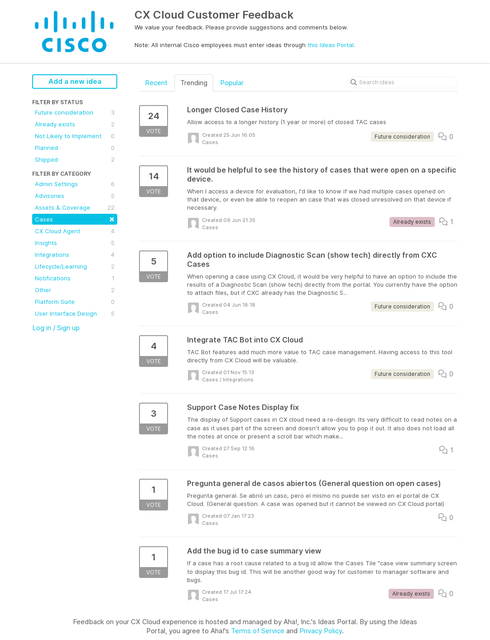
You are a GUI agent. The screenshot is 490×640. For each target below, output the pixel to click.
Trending (193, 82)
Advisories (75, 195)
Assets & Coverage (75, 207)
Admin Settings (75, 183)
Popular (232, 82)
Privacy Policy (320, 630)
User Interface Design (75, 313)
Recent (156, 82)
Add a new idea (74, 81)
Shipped (75, 159)
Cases (75, 218)
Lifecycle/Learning (75, 266)
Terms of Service (257, 630)
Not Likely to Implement (75, 135)
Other (75, 289)
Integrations (75, 254)
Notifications (75, 278)
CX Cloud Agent (75, 231)
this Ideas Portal (330, 44)
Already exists (75, 124)
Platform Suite (75, 301)
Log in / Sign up (56, 327)
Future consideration (75, 112)
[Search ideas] (402, 82)
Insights (75, 242)
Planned (75, 147)
